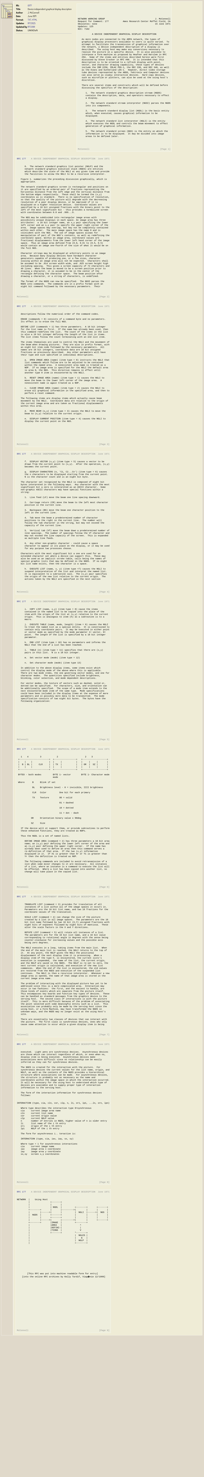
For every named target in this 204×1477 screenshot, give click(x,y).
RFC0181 (31, 26)
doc (5, 8)
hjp (3, 5)
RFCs (8, 11)
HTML (34, 19)
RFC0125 (32, 23)
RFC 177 (21, 175)
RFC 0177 (10, 15)
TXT (29, 19)
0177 (30, 5)
